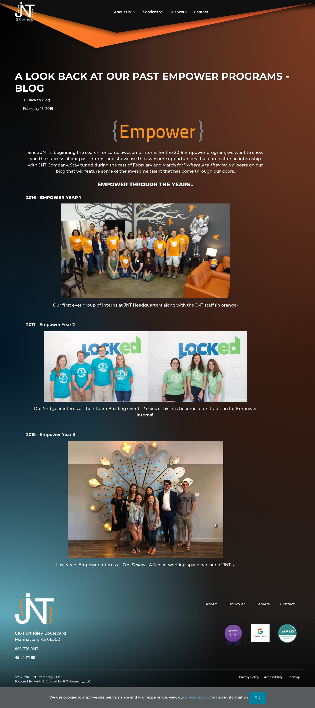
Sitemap (294, 677)
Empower (236, 604)
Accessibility (273, 677)
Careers (263, 604)
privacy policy (197, 697)
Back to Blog (36, 100)
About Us (123, 11)
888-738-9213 (26, 648)
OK (257, 697)
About (211, 604)
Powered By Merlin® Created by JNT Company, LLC (52, 681)
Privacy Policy (249, 677)
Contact (287, 604)
